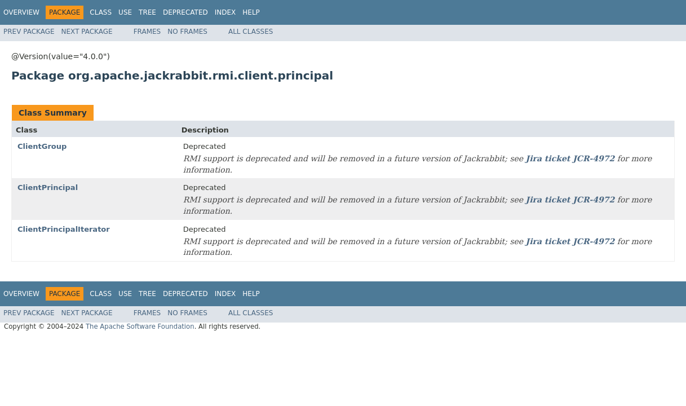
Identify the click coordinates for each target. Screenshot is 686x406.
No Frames (187, 32)
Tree (147, 12)
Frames (147, 32)
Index (225, 12)
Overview (21, 12)
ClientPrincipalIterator (63, 229)
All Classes (250, 32)
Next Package (87, 32)
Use (125, 12)
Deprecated (185, 12)
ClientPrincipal (47, 187)
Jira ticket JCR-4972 (570, 158)
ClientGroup (42, 146)
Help (251, 12)
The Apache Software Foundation (140, 326)
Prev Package (29, 32)
